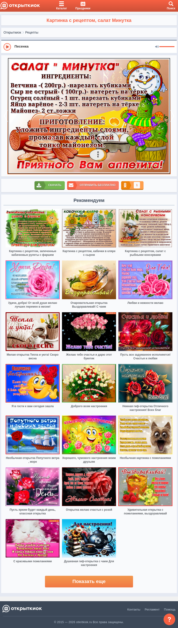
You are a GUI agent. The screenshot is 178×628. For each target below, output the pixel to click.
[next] (172, 116)
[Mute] (157, 47)
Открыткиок (12, 32)
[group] (89, 46)
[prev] (5, 116)
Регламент (152, 609)
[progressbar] (167, 47)
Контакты (133, 609)
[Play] (7, 47)
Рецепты (31, 32)
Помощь (170, 609)
